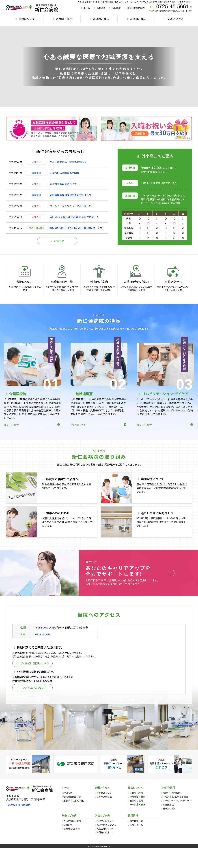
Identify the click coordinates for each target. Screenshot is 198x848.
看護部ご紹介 (169, 808)
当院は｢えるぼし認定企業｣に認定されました (74, 222)
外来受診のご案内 (72, 820)
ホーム (85, 8)
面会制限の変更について (63, 190)
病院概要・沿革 (137, 796)
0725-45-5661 (43, 640)
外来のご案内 (98, 19)
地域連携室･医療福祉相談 (175, 796)
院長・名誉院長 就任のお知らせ (68, 168)
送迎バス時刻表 (104, 796)
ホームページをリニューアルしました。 (72, 212)
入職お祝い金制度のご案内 (64, 179)
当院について (24, 19)
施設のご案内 (136, 800)
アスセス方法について (32, 693)
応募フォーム (136, 824)
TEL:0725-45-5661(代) (18, 804)
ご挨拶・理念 (136, 792)
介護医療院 (168, 804)
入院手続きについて (106, 824)
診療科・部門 (62, 19)
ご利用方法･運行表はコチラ (32, 669)
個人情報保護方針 (72, 796)
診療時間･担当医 (71, 828)
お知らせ (99, 8)
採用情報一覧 (136, 820)
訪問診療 (67, 824)
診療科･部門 (168, 787)
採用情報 (114, 8)
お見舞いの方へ (104, 832)
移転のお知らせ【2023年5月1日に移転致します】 (77, 233)
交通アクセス (173, 19)
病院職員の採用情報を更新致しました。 (72, 201)
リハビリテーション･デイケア (177, 800)
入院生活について (105, 828)
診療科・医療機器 (171, 792)
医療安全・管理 (137, 804)
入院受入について (105, 820)
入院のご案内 (136, 19)
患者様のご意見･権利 (73, 800)
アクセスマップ (104, 792)
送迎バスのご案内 (134, 8)
